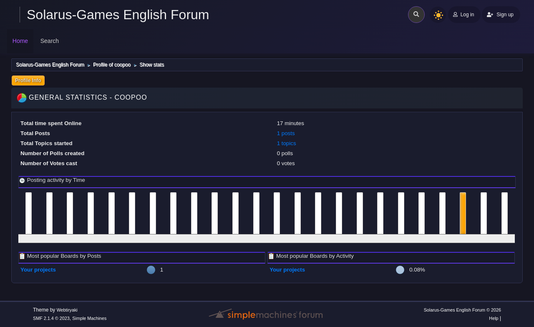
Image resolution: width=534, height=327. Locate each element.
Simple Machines (89, 318)
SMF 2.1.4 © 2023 (51, 318)
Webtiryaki (67, 309)
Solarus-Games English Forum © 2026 (462, 309)
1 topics (286, 143)
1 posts (286, 133)
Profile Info (28, 80)
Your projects (38, 270)
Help (493, 318)
